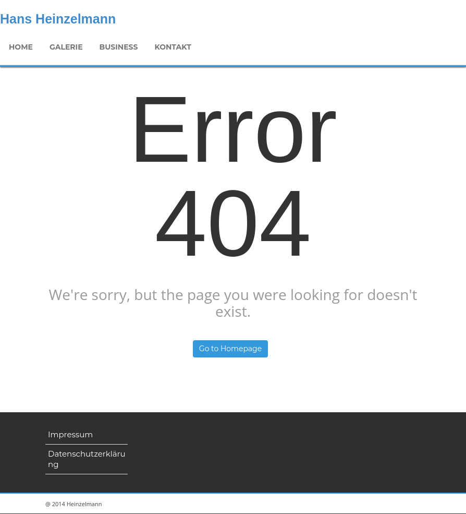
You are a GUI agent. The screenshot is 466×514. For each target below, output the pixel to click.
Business (117, 47)
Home (21, 47)
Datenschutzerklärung (87, 459)
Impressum (70, 434)
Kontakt (171, 47)
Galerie (65, 47)
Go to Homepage (230, 348)
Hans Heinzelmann (58, 18)
